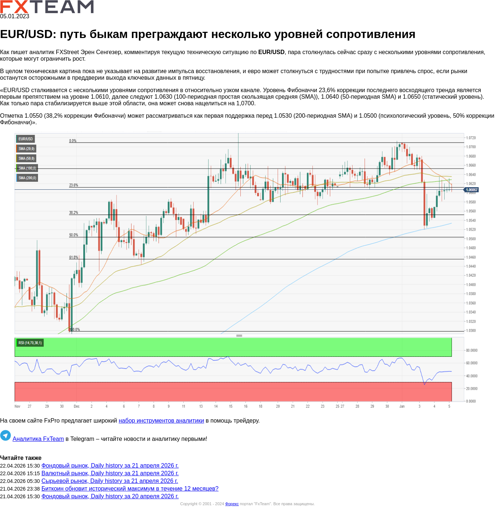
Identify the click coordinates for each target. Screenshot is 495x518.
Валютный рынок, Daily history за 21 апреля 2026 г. (110, 473)
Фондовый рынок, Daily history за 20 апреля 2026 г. (110, 496)
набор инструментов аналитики (161, 420)
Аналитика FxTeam (38, 439)
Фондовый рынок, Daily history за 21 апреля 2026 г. (110, 465)
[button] (247, 272)
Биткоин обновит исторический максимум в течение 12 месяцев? (129, 488)
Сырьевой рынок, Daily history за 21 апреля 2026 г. (109, 481)
